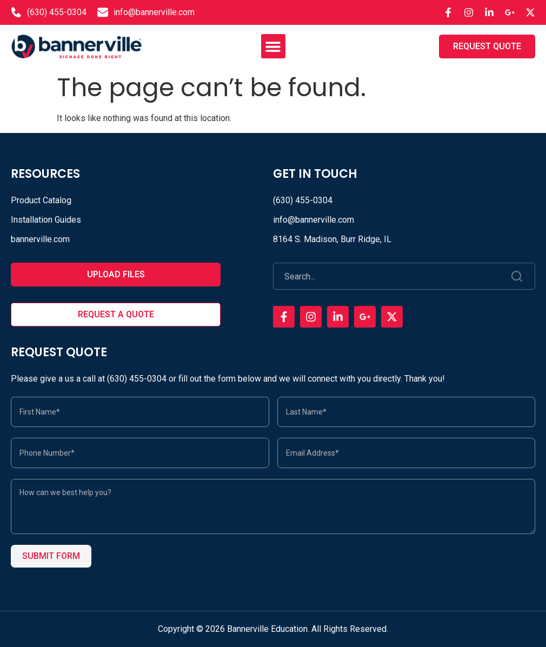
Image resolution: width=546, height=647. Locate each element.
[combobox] (387, 276)
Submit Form (51, 556)
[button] (273, 46)
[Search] (518, 276)
